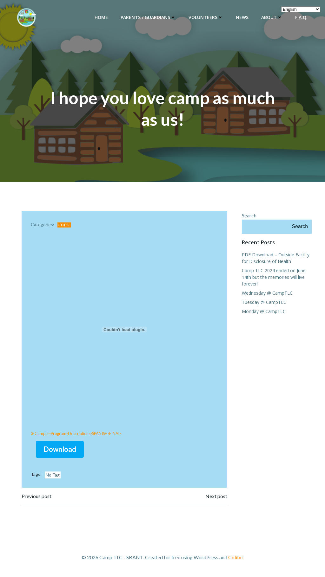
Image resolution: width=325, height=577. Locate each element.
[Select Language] (300, 9)
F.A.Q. (302, 18)
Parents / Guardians (149, 18)
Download (61, 449)
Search (248, 215)
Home (102, 18)
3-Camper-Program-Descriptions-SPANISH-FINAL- (77, 434)
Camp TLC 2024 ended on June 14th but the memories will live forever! (273, 276)
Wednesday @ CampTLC (266, 293)
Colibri (235, 558)
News (243, 18)
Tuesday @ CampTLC (263, 302)
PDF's (65, 225)
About (272, 18)
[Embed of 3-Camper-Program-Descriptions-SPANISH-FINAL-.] (124, 330)
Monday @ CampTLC (263, 311)
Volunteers (206, 18)
